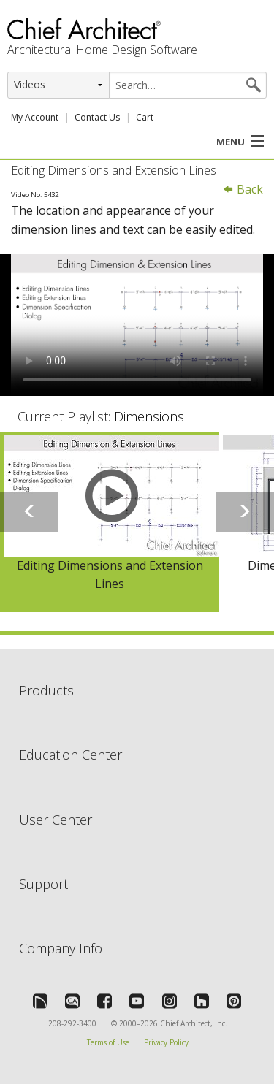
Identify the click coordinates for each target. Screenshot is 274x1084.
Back (242, 189)
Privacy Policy (166, 1042)
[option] (109, 522)
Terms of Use (108, 1042)
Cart (144, 117)
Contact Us (97, 117)
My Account (34, 117)
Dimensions (149, 416)
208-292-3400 (72, 1023)
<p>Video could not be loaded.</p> (137, 325)
